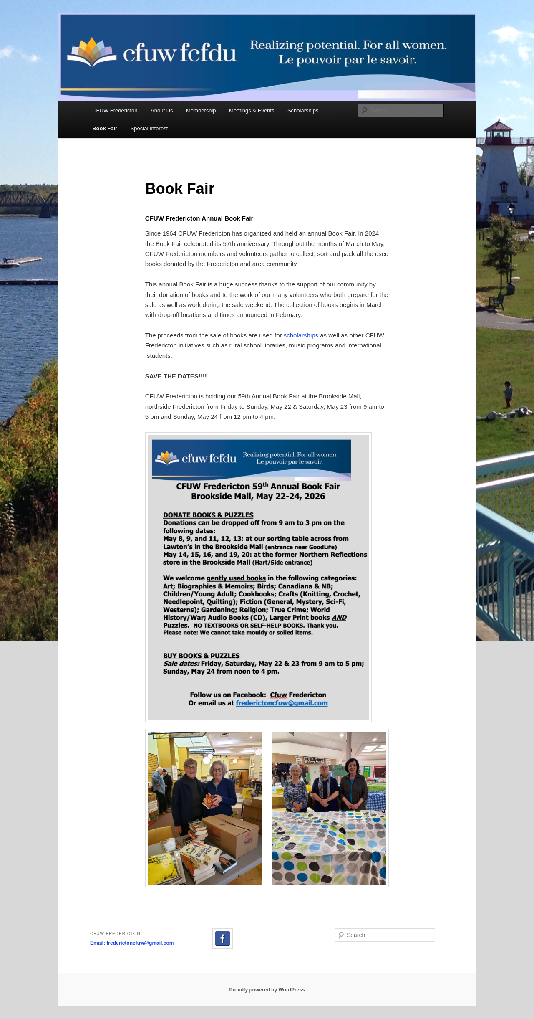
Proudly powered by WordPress (267, 990)
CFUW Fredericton (114, 110)
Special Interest (149, 128)
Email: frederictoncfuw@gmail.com (132, 943)
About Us (162, 110)
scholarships (301, 335)
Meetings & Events (251, 110)
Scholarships (302, 110)
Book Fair (104, 128)
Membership (201, 110)
